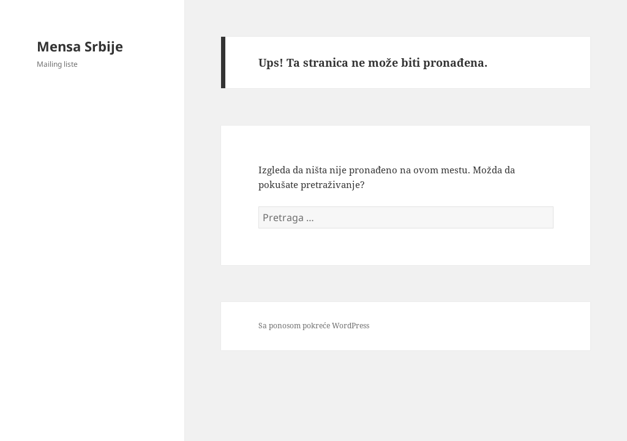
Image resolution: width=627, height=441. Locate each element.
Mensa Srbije (80, 46)
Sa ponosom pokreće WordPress (313, 325)
